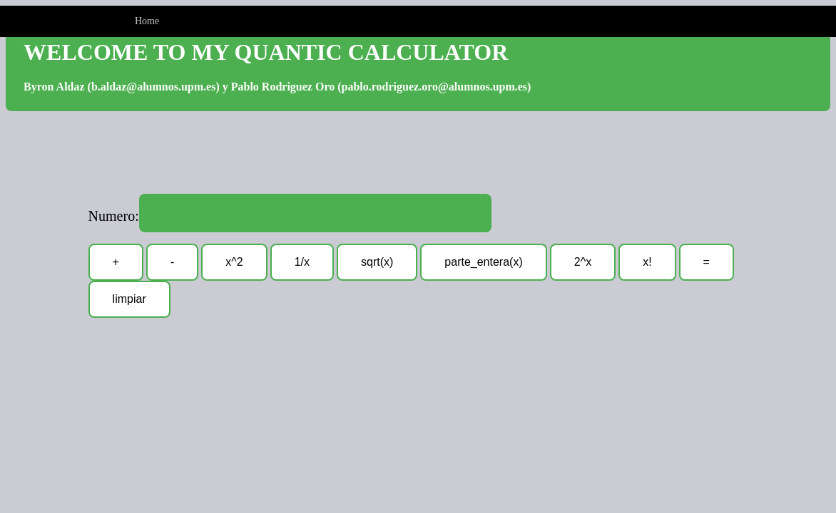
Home (147, 21)
